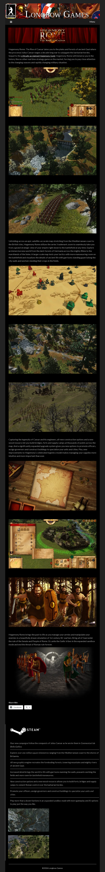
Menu (92, 21)
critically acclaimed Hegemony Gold (38, 55)
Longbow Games (57, 14)
